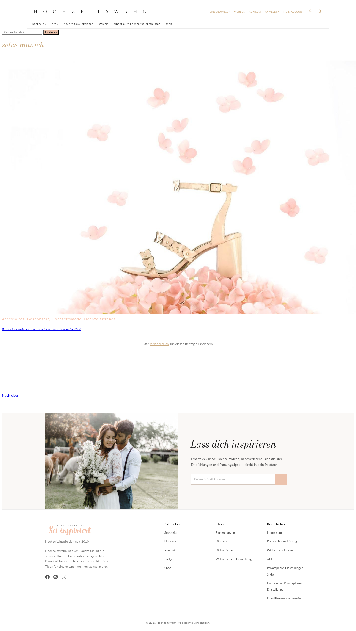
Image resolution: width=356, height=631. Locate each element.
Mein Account (293, 11)
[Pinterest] (55, 577)
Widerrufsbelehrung (280, 550)
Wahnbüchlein (225, 550)
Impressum (274, 532)
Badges (169, 559)
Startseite (171, 532)
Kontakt (255, 11)
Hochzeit (38, 23)
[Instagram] (64, 577)
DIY (54, 23)
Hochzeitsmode (67, 319)
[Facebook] (47, 577)
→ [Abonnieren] (281, 479)
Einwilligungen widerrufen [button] (284, 598)
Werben (239, 11)
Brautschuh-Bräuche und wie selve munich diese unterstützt (41, 329)
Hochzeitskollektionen (78, 23)
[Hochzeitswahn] (91, 11)
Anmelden (272, 11)
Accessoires (13, 319)
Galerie (103, 23)
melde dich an (159, 344)
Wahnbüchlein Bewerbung (234, 559)
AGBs (270, 559)
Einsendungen (220, 11)
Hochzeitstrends (100, 319)
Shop (169, 23)
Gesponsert (38, 319)
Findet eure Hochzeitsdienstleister (137, 23)
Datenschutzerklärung (282, 541)
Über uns (170, 541)
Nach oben (10, 395)
